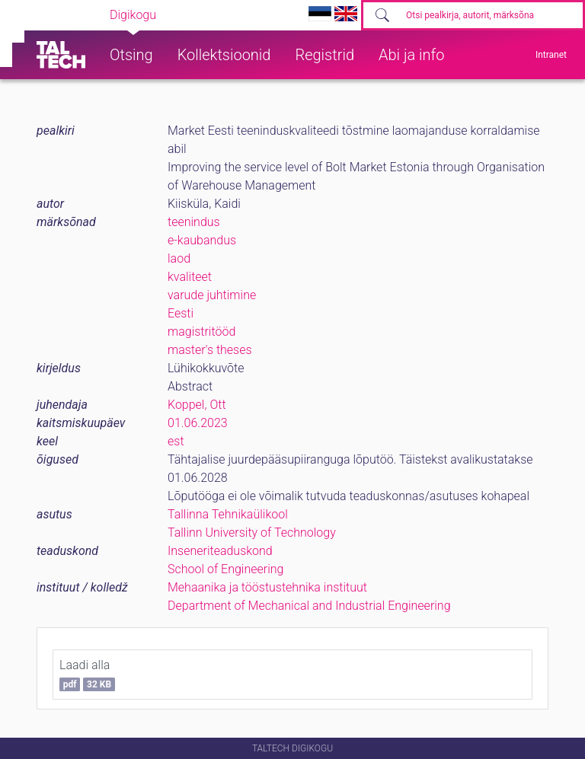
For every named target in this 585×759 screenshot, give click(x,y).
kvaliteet (190, 276)
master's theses (210, 350)
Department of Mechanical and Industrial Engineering (309, 605)
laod (179, 258)
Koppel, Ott (197, 404)
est (176, 441)
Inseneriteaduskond (220, 551)
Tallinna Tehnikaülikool (228, 514)
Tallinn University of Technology (252, 532)
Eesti (180, 313)
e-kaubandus (202, 240)
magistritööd (201, 331)
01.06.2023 (198, 423)
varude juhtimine (212, 295)
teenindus (194, 222)
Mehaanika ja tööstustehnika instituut (267, 587)
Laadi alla (87, 674)
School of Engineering (225, 569)
